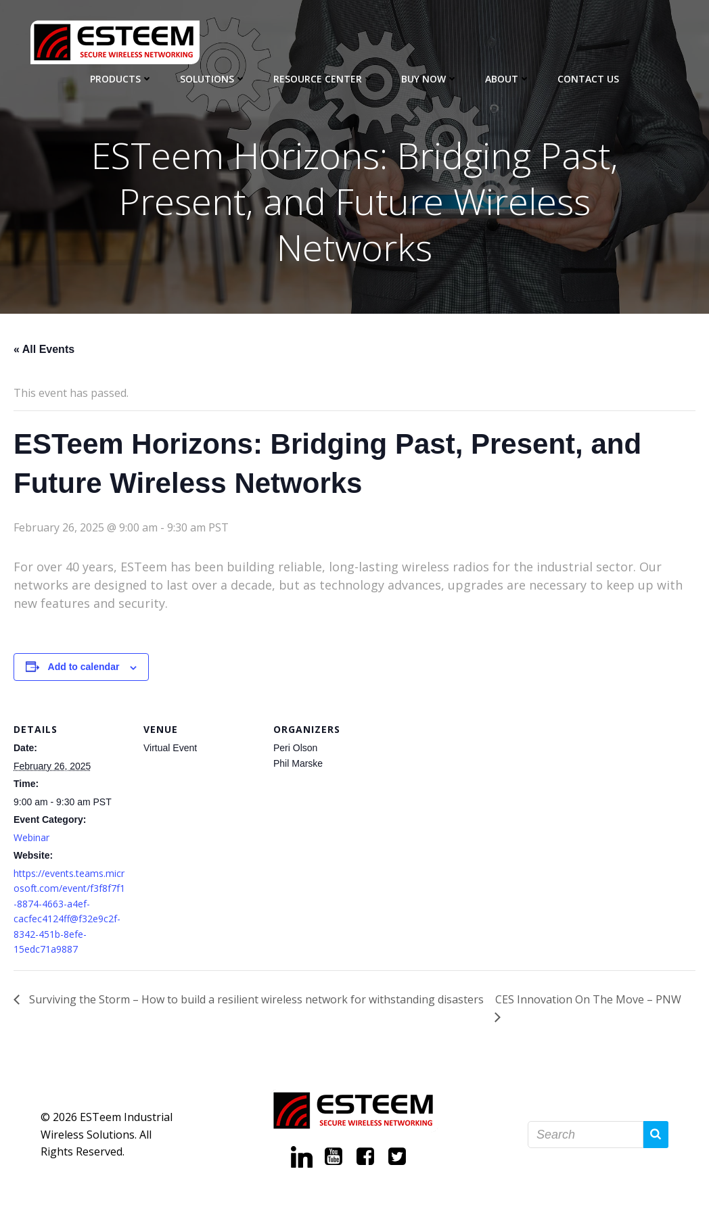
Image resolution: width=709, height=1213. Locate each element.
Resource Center (323, 78)
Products (121, 78)
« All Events (44, 350)
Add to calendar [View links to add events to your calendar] (84, 668)
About (507, 78)
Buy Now (429, 78)
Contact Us (588, 78)
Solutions (213, 78)
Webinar (31, 838)
